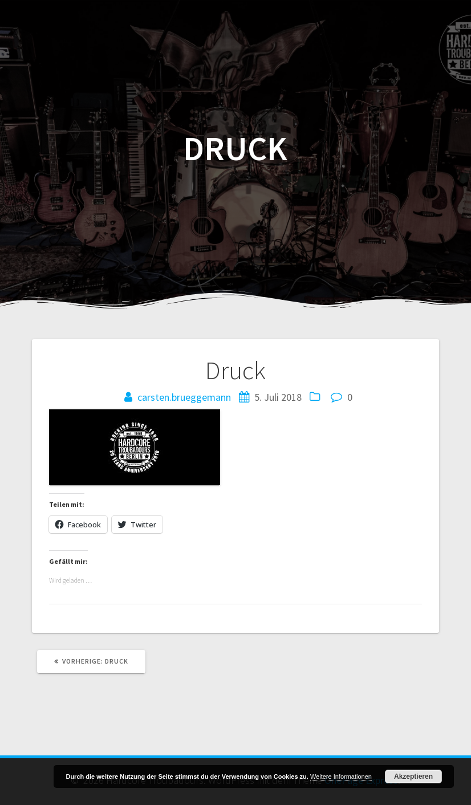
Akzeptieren (413, 776)
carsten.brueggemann (184, 397)
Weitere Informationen (341, 776)
